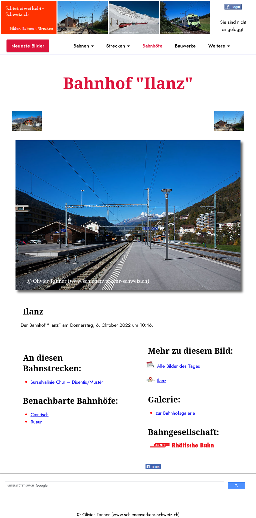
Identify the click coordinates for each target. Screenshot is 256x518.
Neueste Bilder (28, 45)
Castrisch (39, 414)
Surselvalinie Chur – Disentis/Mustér (66, 382)
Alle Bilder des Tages (178, 366)
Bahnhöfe (152, 45)
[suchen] (114, 486)
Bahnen (81, 45)
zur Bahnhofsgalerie (175, 413)
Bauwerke (185, 45)
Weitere (216, 45)
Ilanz (161, 380)
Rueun (36, 421)
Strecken (115, 45)
